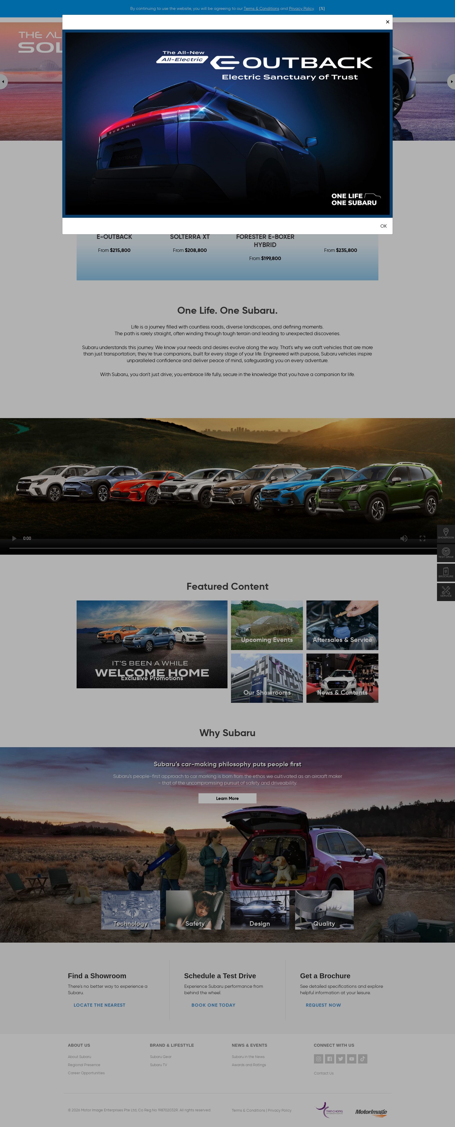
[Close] (388, 22)
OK (383, 226)
